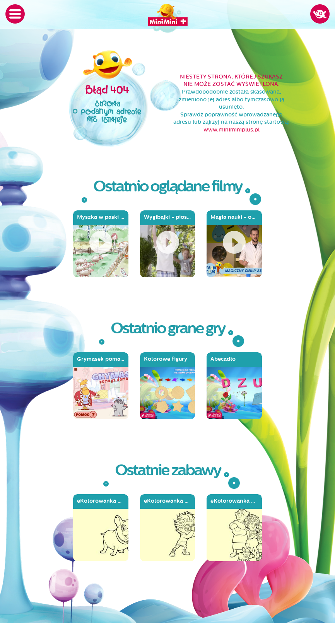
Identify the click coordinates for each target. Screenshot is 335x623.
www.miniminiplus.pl (231, 129)
